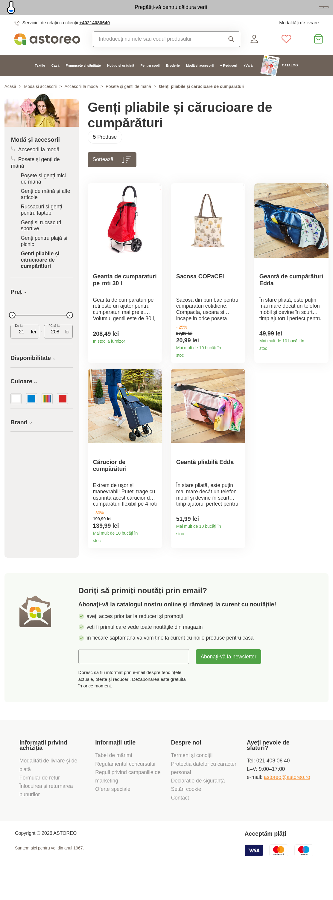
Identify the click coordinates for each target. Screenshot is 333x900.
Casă (55, 78)
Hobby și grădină (120, 78)
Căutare (231, 53)
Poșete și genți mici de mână (43, 192)
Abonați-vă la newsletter (228, 680)
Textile (40, 78)
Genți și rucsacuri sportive (41, 239)
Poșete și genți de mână (128, 99)
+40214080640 (94, 36)
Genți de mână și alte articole (45, 208)
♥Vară (248, 78)
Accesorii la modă (81, 99)
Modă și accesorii (200, 78)
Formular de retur (39, 801)
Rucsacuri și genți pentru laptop (41, 223)
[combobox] (155, 52)
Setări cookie (186, 812)
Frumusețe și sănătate (83, 78)
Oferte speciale (112, 812)
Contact (180, 821)
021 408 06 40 (273, 784)
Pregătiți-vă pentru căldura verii (135, 14)
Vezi (291, 14)
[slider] (12, 328)
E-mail (90, 680)
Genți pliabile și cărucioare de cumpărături (40, 273)
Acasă (10, 99)
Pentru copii (149, 78)
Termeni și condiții (192, 779)
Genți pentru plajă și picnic (44, 254)
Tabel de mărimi (113, 779)
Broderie (173, 78)
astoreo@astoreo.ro (287, 800)
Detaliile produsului (154, 355)
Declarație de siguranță (198, 804)
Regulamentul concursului (125, 787)
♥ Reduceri (228, 78)
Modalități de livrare (299, 36)
